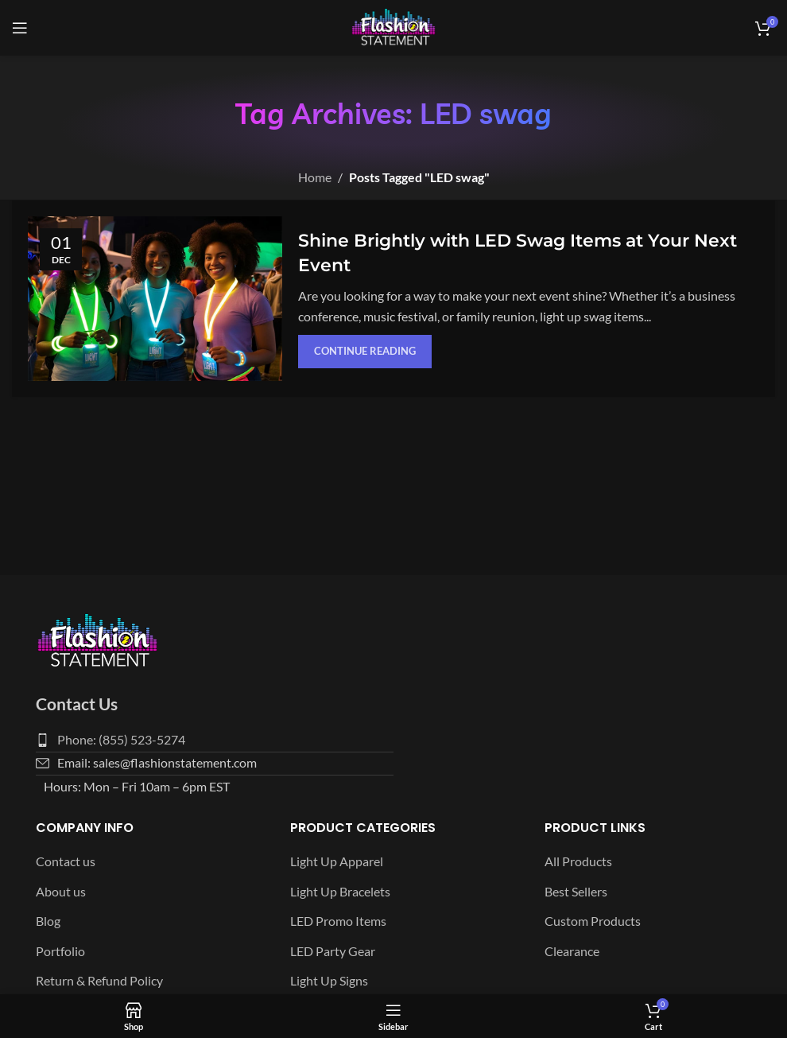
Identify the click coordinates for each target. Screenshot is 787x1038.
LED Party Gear (332, 950)
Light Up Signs (329, 980)
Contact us (65, 861)
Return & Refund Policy (99, 980)
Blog (48, 920)
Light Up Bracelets (340, 891)
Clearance (572, 950)
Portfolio (60, 950)
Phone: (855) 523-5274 (121, 739)
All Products (578, 861)
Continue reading (365, 350)
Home (314, 177)
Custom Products (593, 920)
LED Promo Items (338, 920)
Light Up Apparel (336, 861)
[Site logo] (393, 25)
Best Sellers (576, 891)
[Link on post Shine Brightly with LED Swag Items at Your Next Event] (155, 298)
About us (61, 891)
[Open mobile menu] (20, 28)
